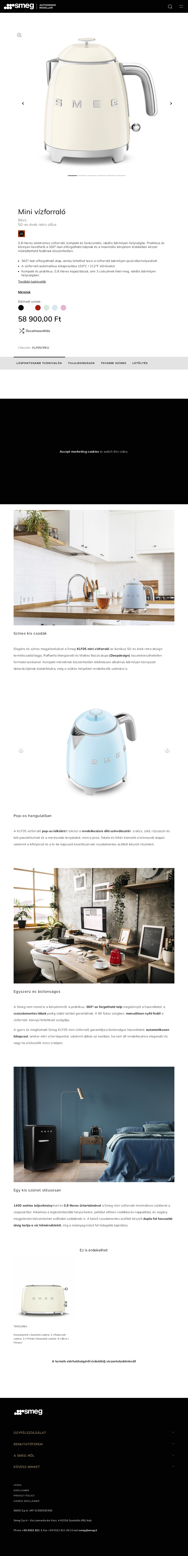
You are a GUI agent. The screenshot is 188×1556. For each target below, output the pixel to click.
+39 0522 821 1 (32, 1530)
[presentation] (29, 384)
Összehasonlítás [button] (34, 331)
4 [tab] (102, 174)
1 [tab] (73, 174)
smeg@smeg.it (88, 1530)
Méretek (24, 292)
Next (167, 750)
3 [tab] (92, 174)
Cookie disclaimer (26, 1501)
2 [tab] (82, 174)
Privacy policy (24, 1495)
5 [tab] (111, 174)
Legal (18, 1484)
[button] (19, 34)
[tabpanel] (97, 99)
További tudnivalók (32, 281)
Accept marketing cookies (79, 451)
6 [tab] (121, 174)
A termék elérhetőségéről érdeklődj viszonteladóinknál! (94, 1361)
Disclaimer (21, 1490)
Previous (20, 750)
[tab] (39, 363)
